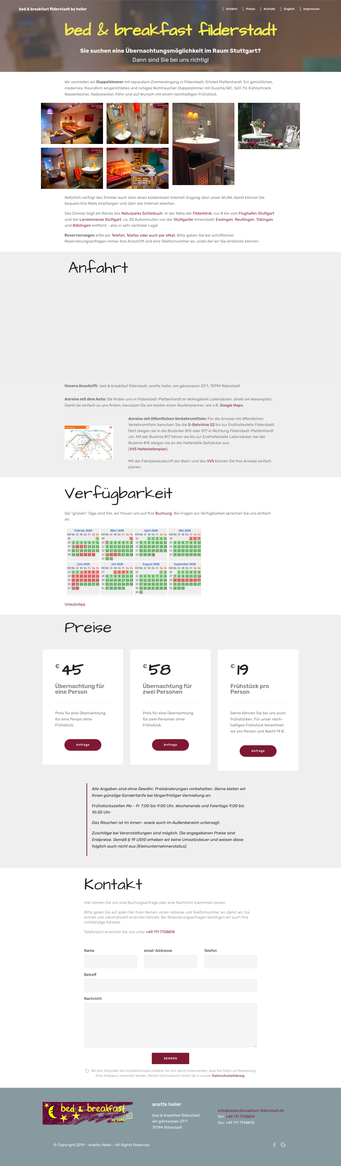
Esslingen (224, 219)
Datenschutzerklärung (228, 1076)
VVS (211, 461)
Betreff (90, 974)
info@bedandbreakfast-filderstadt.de (251, 1110)
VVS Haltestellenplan (148, 449)
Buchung (163, 513)
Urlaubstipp (75, 604)
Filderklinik (202, 213)
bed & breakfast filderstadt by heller (53, 9)
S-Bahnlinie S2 (201, 424)
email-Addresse (158, 950)
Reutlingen (244, 219)
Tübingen (264, 219)
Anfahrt (229, 9)
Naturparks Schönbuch (142, 213)
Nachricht (93, 998)
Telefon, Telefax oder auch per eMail (143, 235)
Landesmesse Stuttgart (100, 219)
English (287, 9)
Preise (248, 9)
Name (89, 950)
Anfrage (83, 744)
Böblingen (82, 225)
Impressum (310, 9)
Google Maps (231, 405)
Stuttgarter (184, 219)
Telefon (210, 950)
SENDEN (170, 1058)
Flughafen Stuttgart (256, 213)
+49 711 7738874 (160, 932)
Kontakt (267, 9)
